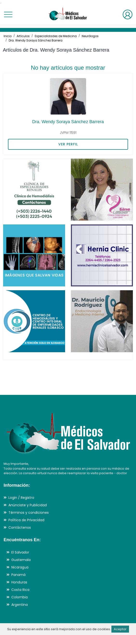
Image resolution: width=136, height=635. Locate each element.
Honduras (19, 582)
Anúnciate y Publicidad (27, 505)
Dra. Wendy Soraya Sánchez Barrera (35, 40)
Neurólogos (90, 36)
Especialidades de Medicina (56, 36)
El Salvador (20, 552)
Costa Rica (20, 589)
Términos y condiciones (28, 512)
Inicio (8, 36)
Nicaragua (19, 567)
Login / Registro (21, 497)
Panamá (18, 574)
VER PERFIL (68, 144)
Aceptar (120, 629)
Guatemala (21, 559)
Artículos (23, 36)
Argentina (19, 604)
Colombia (19, 597)
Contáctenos (19, 527)
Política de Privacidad (26, 520)
